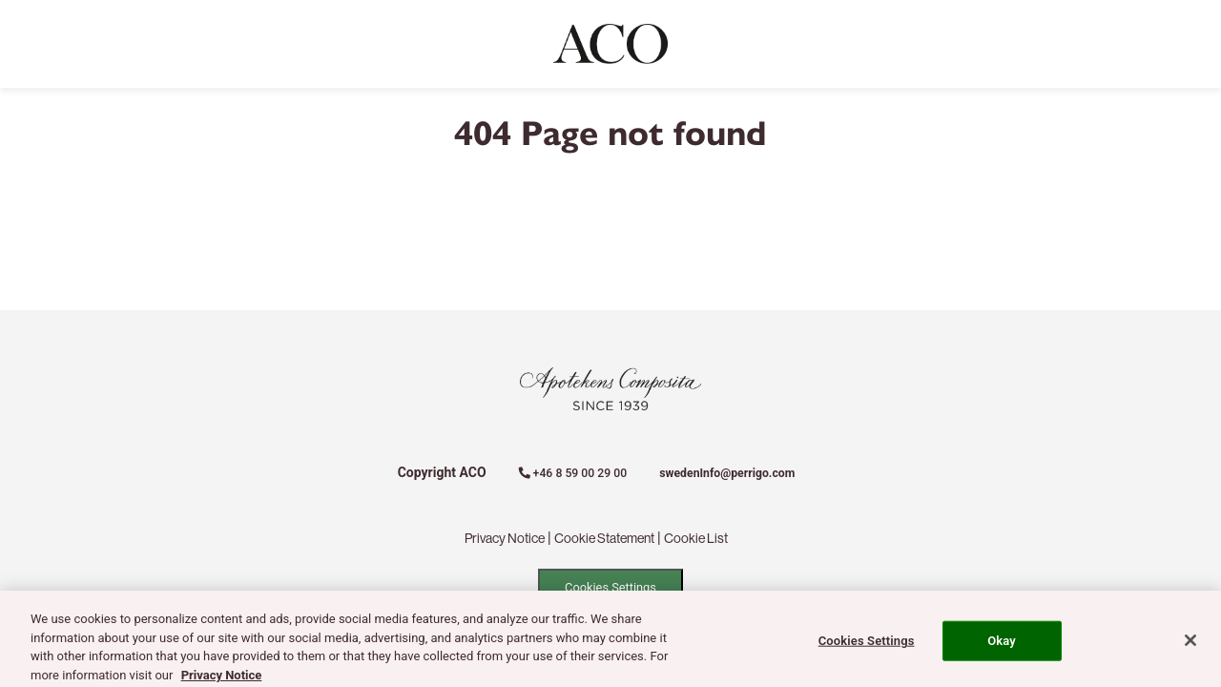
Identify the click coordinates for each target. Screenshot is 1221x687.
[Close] (1190, 646)
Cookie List (696, 538)
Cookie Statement (604, 538)
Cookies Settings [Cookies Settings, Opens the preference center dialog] (866, 645)
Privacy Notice (505, 538)
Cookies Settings (610, 587)
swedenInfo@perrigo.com (727, 473)
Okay (1001, 645)
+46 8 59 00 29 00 (573, 473)
